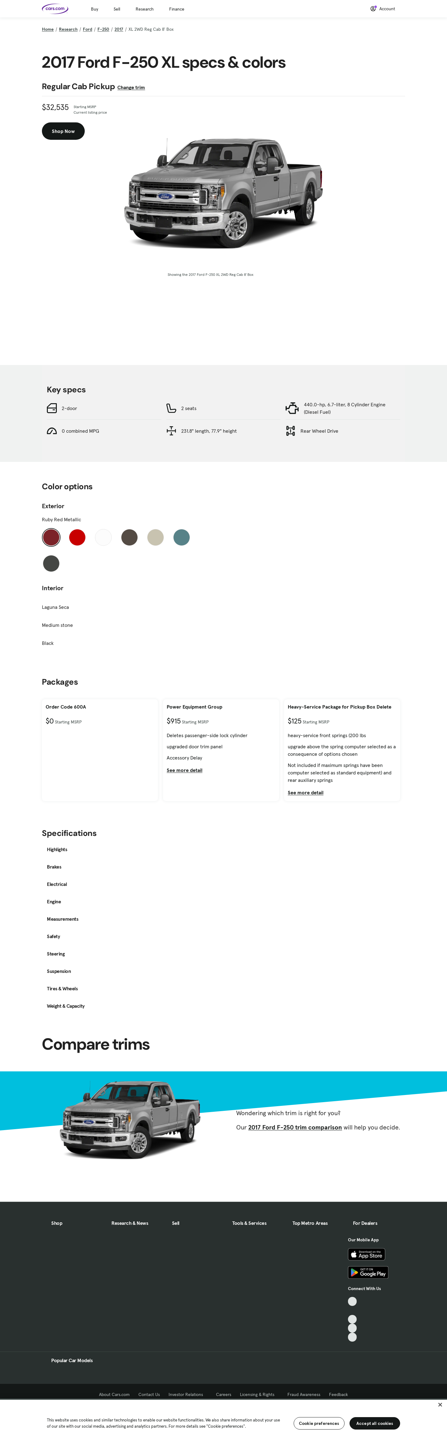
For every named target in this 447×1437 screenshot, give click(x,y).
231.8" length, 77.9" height (209, 431)
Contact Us (149, 1394)
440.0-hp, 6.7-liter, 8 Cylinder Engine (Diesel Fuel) (345, 408)
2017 (119, 29)
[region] (223, 1417)
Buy (94, 9)
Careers (223, 1394)
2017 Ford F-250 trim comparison (295, 1127)
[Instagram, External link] (352, 1328)
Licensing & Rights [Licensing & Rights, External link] (259, 1394)
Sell (117, 9)
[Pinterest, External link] (352, 1337)
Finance (176, 9)
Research (145, 9)
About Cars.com (114, 1394)
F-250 (103, 29)
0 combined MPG (80, 431)
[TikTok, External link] (352, 1301)
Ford (87, 29)
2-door (69, 408)
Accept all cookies (374, 1423)
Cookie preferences (319, 1423)
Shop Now (63, 131)
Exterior (53, 506)
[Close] (440, 1405)
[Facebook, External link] (352, 1310)
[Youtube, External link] (352, 1319)
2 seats (188, 408)
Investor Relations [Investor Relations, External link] (188, 1394)
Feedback (338, 1394)
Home (48, 29)
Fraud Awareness (303, 1394)
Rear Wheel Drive (319, 431)
